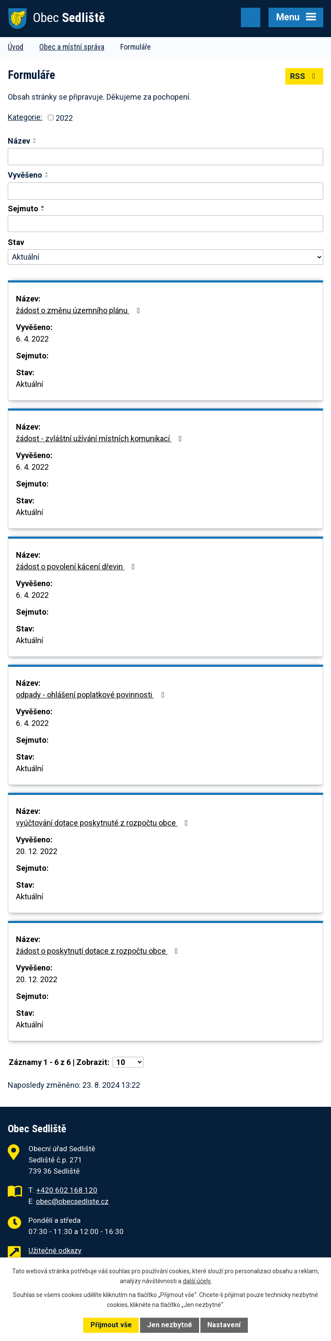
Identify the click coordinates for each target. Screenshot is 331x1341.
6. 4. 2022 (32, 338)
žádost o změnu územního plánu (79, 310)
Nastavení (223, 1325)
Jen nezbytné (169, 1325)
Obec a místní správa (71, 46)
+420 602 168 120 (66, 1190)
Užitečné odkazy (54, 1250)
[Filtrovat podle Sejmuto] (165, 223)
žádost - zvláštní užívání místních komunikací (100, 438)
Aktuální (29, 384)
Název (19, 140)
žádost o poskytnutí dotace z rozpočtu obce (98, 950)
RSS (304, 76)
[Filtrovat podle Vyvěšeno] (165, 191)
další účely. (197, 1281)
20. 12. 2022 (36, 851)
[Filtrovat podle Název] (165, 156)
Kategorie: (25, 117)
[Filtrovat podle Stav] (165, 257)
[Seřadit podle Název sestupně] (35, 142)
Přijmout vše (111, 1325)
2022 (64, 117)
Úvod (15, 46)
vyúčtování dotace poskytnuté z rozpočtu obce (103, 822)
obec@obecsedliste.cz (72, 1201)
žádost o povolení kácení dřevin (77, 566)
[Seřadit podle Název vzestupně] (35, 139)
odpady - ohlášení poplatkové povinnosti (92, 694)
